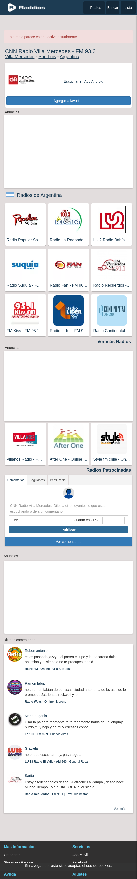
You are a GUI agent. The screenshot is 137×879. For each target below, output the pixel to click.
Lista (128, 8)
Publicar (68, 530)
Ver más (120, 809)
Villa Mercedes (20, 56)
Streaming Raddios (19, 862)
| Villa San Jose (48, 669)
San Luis (47, 56)
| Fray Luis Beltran (57, 794)
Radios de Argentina (39, 195)
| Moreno (45, 701)
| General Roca (56, 761)
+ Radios (94, 8)
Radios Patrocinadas (108, 470)
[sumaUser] (113, 520)
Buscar (112, 8)
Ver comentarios (68, 541)
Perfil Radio (58, 480)
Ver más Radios (114, 341)
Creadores (12, 855)
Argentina (69, 56)
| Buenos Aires (46, 734)
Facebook (80, 862)
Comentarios (15, 480)
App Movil (80, 855)
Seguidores (37, 480)
